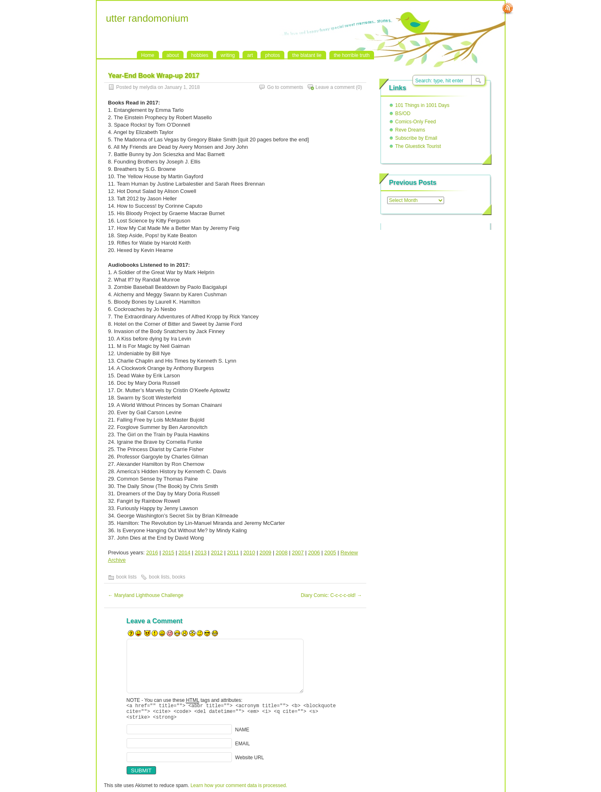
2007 (298, 552)
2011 (233, 552)
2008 (282, 552)
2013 (200, 552)
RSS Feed (507, 8)
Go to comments (285, 87)
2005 (330, 552)
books (178, 577)
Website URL (249, 761)
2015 (168, 552)
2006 (314, 552)
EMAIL (242, 747)
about (173, 55)
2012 (217, 552)
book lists (126, 577)
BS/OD (402, 113)
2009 (265, 552)
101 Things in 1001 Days (422, 105)
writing (228, 55)
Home (147, 55)
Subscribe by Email (416, 138)
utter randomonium (147, 18)
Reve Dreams (410, 130)
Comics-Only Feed (415, 122)
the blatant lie (306, 55)
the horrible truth (352, 55)
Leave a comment (334, 87)
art (250, 55)
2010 (249, 552)
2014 (185, 552)
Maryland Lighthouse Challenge (146, 595)
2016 (152, 552)
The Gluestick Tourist (418, 146)
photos (272, 55)
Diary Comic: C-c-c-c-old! (331, 595)
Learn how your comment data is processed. (239, 789)
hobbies (200, 55)
